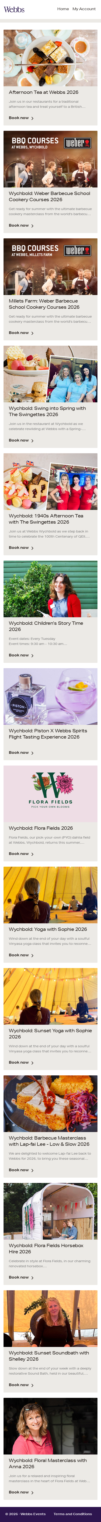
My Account (84, 9)
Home (63, 9)
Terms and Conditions (73, 1514)
